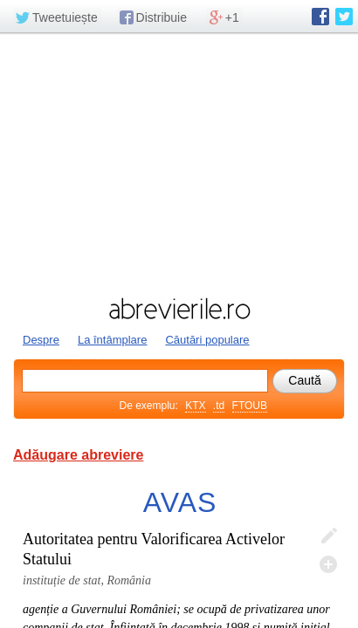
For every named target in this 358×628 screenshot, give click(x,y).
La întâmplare (113, 339)
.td (218, 405)
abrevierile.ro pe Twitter (344, 16)
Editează (328, 536)
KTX (195, 405)
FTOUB (249, 405)
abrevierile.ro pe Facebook (320, 16)
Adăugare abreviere (78, 454)
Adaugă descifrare (328, 564)
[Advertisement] (179, 163)
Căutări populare (207, 339)
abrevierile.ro (179, 308)
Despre (41, 339)
